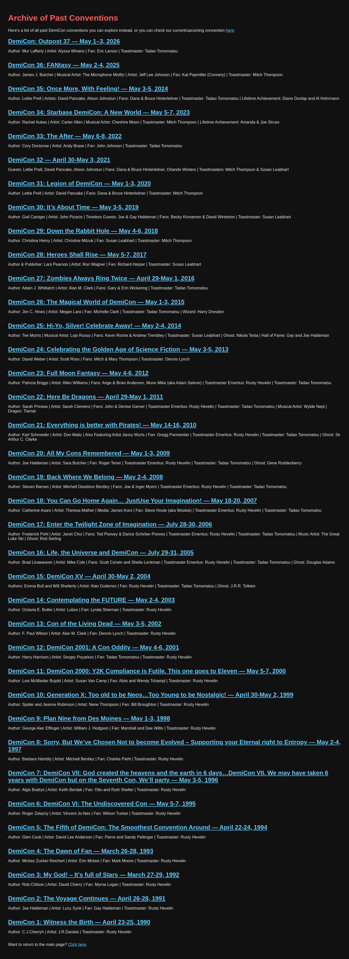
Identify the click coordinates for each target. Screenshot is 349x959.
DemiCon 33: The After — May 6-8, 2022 (65, 136)
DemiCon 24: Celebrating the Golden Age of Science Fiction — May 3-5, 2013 (118, 349)
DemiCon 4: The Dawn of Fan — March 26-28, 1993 (80, 851)
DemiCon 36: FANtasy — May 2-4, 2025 (64, 65)
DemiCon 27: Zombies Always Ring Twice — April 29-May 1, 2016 (101, 278)
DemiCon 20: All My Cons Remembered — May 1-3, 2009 (89, 453)
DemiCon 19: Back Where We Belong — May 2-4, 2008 (85, 476)
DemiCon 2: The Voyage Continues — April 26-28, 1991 (86, 898)
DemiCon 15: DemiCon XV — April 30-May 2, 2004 (79, 576)
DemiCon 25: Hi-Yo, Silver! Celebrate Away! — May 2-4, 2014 (94, 325)
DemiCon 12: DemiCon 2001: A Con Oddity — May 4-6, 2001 (93, 647)
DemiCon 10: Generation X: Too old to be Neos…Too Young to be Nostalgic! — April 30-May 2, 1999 (150, 694)
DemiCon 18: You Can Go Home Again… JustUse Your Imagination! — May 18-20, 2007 (132, 500)
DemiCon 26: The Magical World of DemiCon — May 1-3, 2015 (96, 301)
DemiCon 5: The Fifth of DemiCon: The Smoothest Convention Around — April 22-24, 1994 (137, 827)
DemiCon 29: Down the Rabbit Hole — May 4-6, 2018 (83, 230)
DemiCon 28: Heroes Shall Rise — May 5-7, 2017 (77, 254)
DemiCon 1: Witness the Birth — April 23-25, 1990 (79, 922)
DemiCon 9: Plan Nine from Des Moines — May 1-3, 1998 (89, 718)
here (230, 30)
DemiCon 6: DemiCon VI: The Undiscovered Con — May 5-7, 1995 (102, 803)
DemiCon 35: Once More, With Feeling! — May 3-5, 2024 (88, 88)
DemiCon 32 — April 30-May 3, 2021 (59, 159)
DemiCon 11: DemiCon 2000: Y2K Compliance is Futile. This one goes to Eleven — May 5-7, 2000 (147, 671)
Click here (77, 944)
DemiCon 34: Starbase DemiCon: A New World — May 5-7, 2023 (99, 112)
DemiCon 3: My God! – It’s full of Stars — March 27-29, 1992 (93, 874)
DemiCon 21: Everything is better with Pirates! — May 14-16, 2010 (102, 425)
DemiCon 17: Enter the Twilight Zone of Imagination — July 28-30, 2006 (110, 524)
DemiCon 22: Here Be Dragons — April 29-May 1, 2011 (85, 396)
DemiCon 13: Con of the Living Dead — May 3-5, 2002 (84, 623)
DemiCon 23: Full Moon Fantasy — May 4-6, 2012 (78, 373)
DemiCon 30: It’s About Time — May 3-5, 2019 (73, 207)
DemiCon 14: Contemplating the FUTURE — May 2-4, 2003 (91, 599)
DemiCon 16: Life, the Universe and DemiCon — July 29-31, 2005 (101, 552)
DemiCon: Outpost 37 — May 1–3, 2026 (64, 41)
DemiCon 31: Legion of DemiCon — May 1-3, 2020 (79, 183)
